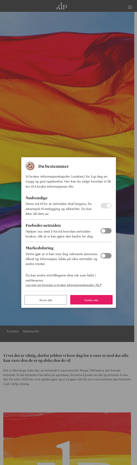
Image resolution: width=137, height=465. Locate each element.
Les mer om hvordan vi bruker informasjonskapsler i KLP (64, 285)
